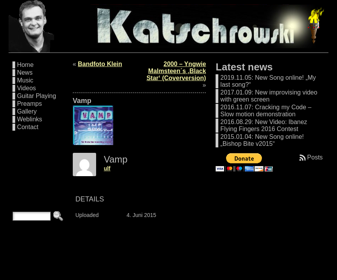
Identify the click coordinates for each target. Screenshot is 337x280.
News (25, 72)
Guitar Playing (36, 96)
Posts (315, 157)
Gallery (27, 111)
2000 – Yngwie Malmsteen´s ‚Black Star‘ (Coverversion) (176, 71)
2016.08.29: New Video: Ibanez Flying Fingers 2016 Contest (263, 125)
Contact (28, 127)
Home (25, 64)
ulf (107, 168)
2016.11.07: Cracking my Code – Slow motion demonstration (265, 110)
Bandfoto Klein (100, 64)
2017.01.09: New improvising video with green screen (268, 96)
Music (25, 80)
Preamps (29, 103)
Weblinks (29, 119)
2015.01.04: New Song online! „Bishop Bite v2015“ (262, 140)
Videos (26, 88)
